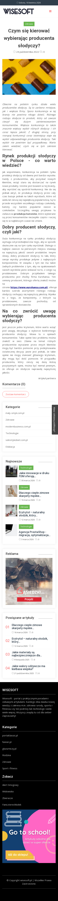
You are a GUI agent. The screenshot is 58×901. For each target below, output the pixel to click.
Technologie (12, 433)
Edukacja (10, 446)
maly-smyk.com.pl (15, 413)
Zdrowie (29, 23)
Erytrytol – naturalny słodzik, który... (32, 514)
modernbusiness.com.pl (18, 426)
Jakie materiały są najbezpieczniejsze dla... (27, 654)
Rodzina (6, 755)
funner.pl (6, 741)
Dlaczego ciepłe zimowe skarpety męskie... (34, 494)
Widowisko (8, 791)
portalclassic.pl (10, 735)
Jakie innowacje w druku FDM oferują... (34, 474)
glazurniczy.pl (9, 748)
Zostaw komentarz (16, 394)
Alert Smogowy (10, 784)
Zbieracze (7, 798)
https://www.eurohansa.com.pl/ (29, 287)
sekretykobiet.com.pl (17, 440)
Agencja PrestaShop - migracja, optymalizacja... (34, 533)
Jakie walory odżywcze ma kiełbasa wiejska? (28, 667)
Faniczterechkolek (11, 804)
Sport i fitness (9, 768)
